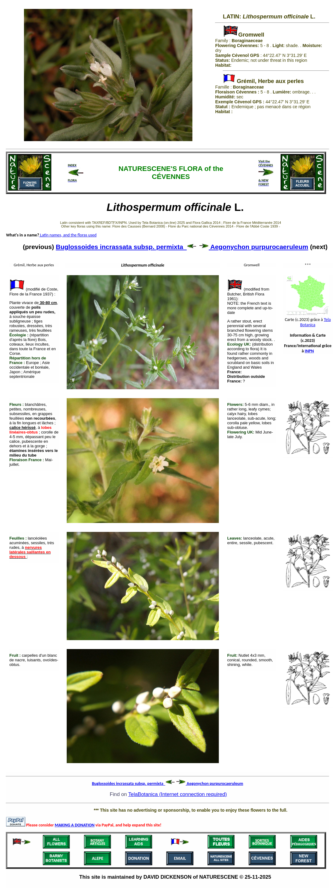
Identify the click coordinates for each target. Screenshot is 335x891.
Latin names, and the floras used (68, 235)
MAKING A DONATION (74, 825)
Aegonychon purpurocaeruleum (253, 246)
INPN (309, 351)
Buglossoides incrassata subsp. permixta (126, 246)
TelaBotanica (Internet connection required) (177, 794)
